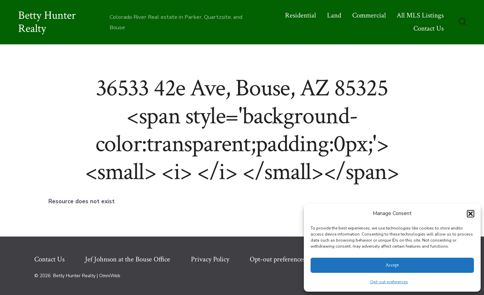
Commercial (369, 15)
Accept (392, 265)
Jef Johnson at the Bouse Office (127, 259)
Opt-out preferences (389, 282)
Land (334, 15)
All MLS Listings (420, 15)
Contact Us (428, 28)
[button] (470, 213)
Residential (300, 15)
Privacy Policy (210, 259)
